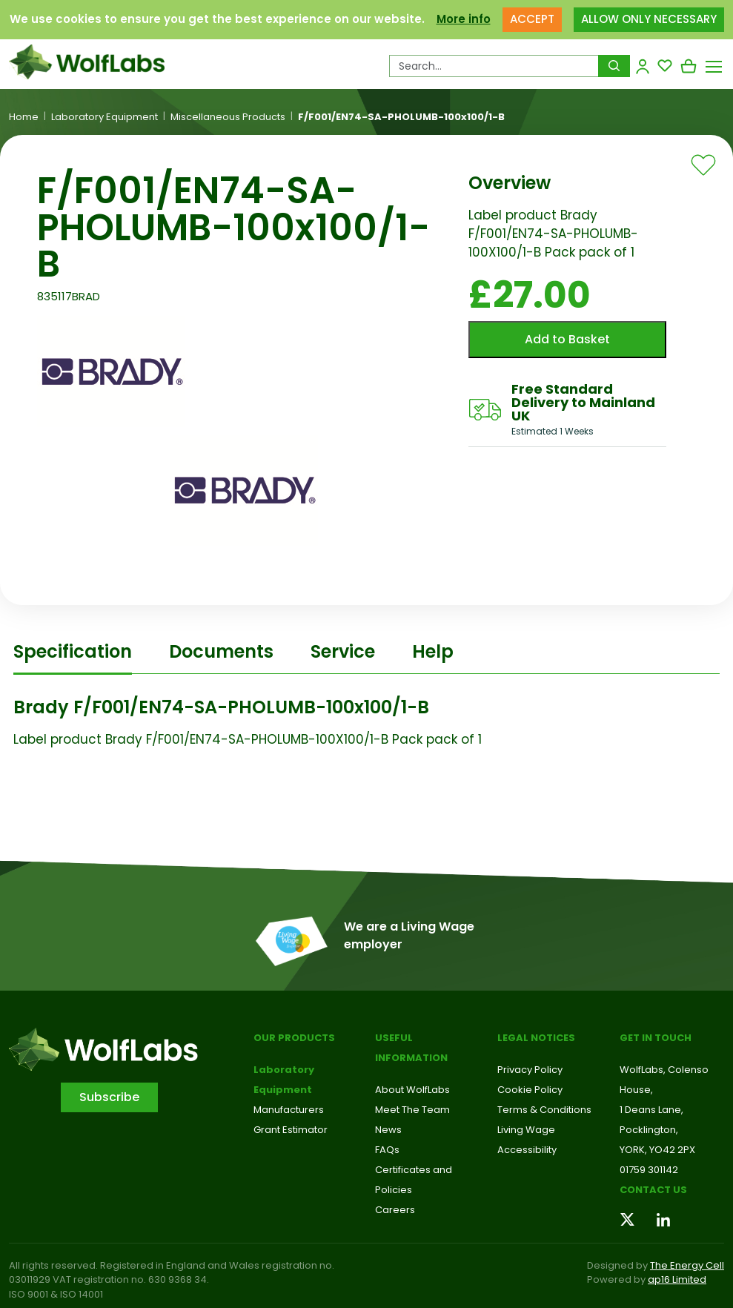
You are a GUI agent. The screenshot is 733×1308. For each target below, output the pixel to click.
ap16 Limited (677, 1279)
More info (464, 19)
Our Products (294, 1038)
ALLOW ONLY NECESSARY (649, 19)
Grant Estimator (290, 1130)
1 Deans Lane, (651, 1110)
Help (433, 651)
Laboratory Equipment (104, 117)
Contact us (653, 1190)
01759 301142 (649, 1170)
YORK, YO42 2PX (657, 1150)
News (388, 1130)
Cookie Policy (530, 1090)
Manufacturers (288, 1110)
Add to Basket (567, 339)
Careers (395, 1210)
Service (343, 651)
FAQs (387, 1150)
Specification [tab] (72, 651)
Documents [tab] (221, 651)
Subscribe (109, 1097)
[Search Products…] (494, 66)
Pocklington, (649, 1130)
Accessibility (527, 1150)
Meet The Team (412, 1110)
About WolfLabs (412, 1090)
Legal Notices (536, 1038)
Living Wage (526, 1130)
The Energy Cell (687, 1265)
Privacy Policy (530, 1070)
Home (24, 117)
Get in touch (655, 1038)
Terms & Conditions (544, 1110)
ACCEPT (532, 19)
